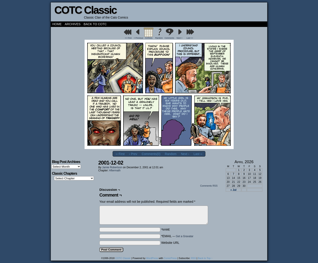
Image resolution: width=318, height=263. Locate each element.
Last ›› (198, 154)
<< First (128, 38)
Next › (185, 154)
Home (57, 24)
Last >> (190, 38)
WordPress (152, 258)
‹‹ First (120, 154)
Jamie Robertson (112, 167)
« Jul (233, 189)
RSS (193, 258)
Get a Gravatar (184, 236)
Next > (179, 38)
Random (159, 38)
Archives (73, 24)
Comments (169, 33)
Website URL (170, 242)
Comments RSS (209, 185)
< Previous (138, 38)
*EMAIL (177, 236)
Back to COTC (95, 24)
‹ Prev (133, 154)
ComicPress (170, 258)
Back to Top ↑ (205, 258)
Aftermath (115, 170)
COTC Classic (85, 10)
